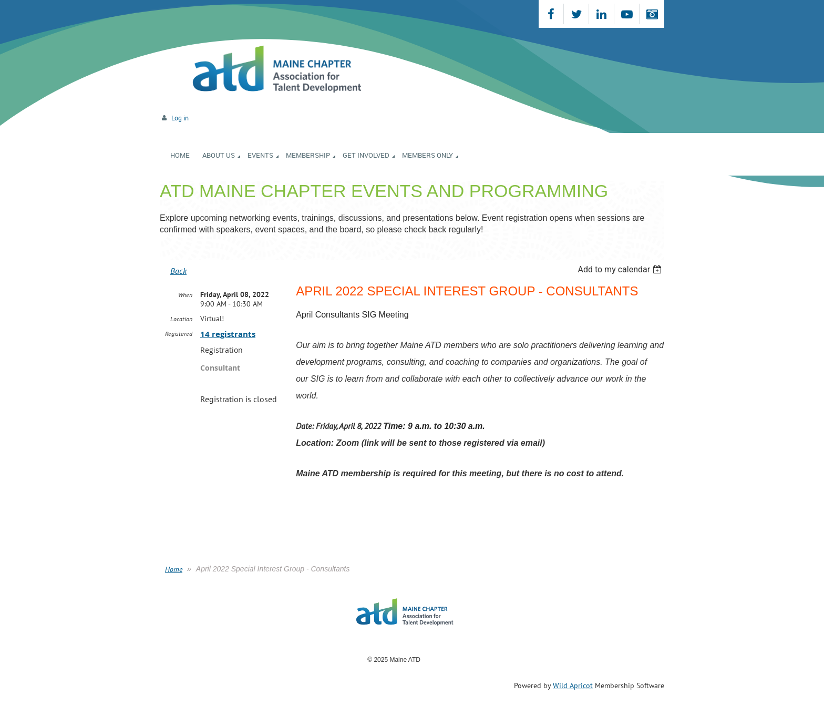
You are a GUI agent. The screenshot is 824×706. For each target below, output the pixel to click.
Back (178, 270)
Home (173, 569)
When (185, 295)
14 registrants (227, 334)
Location (181, 319)
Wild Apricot (573, 685)
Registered (178, 333)
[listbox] (621, 269)
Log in (180, 118)
